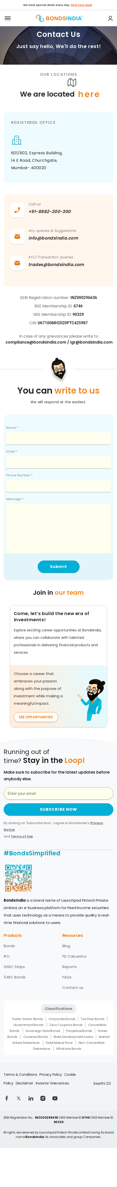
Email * (11, 451)
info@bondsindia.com (53, 238)
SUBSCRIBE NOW (58, 809)
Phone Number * (19, 475)
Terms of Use (22, 836)
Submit (58, 566)
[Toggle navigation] (8, 18)
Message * (14, 499)
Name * (12, 427)
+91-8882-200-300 (49, 212)
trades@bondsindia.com (56, 265)
